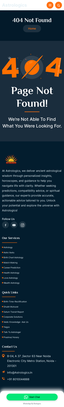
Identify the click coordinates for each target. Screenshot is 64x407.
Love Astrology (11, 278)
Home (32, 28)
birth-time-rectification (15, 301)
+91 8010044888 (18, 379)
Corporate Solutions (13, 317)
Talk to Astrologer (12, 332)
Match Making (10, 262)
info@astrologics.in (19, 372)
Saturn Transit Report (14, 312)
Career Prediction (12, 267)
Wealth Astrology (12, 283)
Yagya (7, 327)
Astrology (8, 247)
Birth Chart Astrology (13, 257)
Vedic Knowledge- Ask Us (16, 322)
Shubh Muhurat (11, 306)
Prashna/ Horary (11, 337)
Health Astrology (11, 272)
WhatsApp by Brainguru (32, 404)
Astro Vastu (9, 252)
